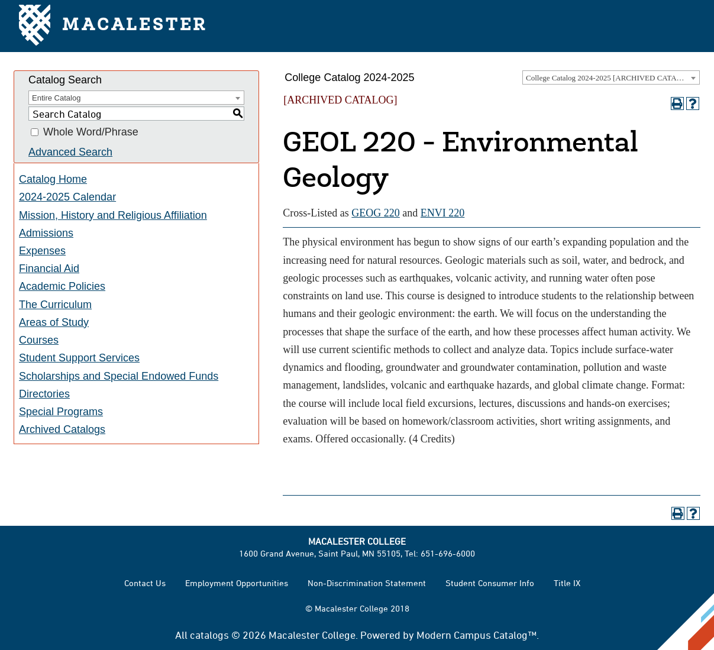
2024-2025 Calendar (67, 197)
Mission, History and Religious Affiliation (113, 215)
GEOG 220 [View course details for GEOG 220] (375, 213)
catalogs (209, 635)
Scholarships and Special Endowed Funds (118, 376)
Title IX (567, 583)
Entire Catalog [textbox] (56, 97)
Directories (44, 394)
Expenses (42, 251)
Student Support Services (79, 358)
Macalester (113, 26)
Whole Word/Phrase (90, 132)
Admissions (46, 233)
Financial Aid (49, 268)
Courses (39, 340)
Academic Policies (62, 286)
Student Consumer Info (489, 583)
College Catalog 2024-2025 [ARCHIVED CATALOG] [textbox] (610, 77)
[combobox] (611, 77)
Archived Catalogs (62, 429)
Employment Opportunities (236, 583)
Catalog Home (53, 179)
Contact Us (145, 583)
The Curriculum (55, 305)
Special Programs (61, 412)
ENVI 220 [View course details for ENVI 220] (443, 213)
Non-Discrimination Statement (367, 583)
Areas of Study (54, 322)
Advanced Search (70, 152)
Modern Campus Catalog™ (476, 635)
